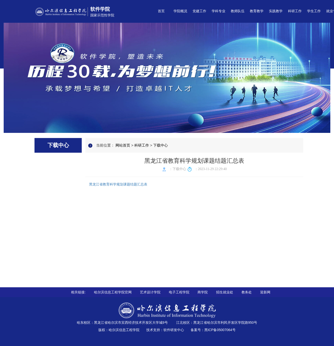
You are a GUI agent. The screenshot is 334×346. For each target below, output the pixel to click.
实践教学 (276, 11)
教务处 (247, 292)
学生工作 (314, 11)
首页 (161, 11)
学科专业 (218, 11)
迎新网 (265, 292)
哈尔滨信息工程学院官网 (113, 292)
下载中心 (160, 145)
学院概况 (180, 11)
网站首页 (122, 145)
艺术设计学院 (150, 292)
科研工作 (295, 11)
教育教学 (257, 11)
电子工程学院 (179, 292)
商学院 (202, 292)
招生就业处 (224, 292)
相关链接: (78, 292)
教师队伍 (237, 11)
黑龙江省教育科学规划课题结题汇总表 (118, 184)
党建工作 (199, 11)
